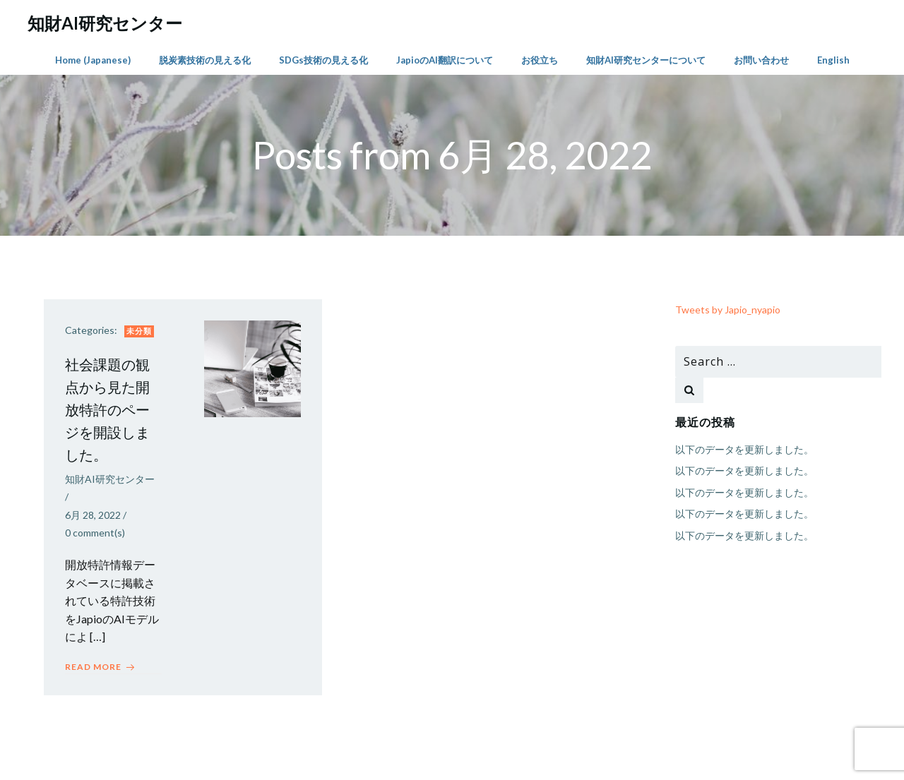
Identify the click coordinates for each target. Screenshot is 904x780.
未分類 (139, 330)
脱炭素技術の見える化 (205, 60)
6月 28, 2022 (93, 515)
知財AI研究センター (110, 479)
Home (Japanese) (93, 60)
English (833, 60)
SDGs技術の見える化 (323, 60)
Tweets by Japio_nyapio (727, 310)
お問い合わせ (761, 60)
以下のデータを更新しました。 (744, 449)
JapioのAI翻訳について (444, 60)
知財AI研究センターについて (646, 60)
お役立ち (539, 60)
